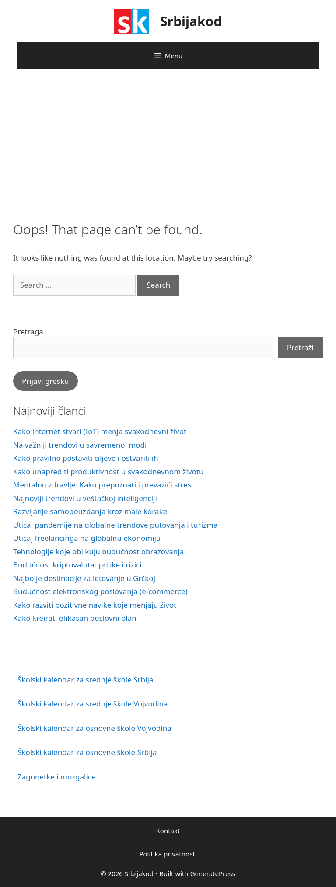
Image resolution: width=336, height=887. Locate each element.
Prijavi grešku (45, 381)
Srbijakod (191, 21)
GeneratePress (212, 873)
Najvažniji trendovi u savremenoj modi (80, 445)
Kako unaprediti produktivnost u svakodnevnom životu (108, 471)
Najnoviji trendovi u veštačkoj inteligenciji (85, 498)
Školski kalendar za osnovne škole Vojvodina (95, 728)
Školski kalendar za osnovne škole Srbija (87, 752)
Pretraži (300, 347)
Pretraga (28, 332)
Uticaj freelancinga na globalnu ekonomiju (87, 538)
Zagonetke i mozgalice (57, 777)
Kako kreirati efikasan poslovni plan (74, 618)
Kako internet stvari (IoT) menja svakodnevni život (99, 431)
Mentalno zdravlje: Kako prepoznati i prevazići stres (102, 485)
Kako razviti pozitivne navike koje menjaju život (94, 605)
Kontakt (168, 830)
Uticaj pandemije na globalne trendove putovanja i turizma (115, 525)
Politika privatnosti (167, 853)
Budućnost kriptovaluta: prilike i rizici (77, 565)
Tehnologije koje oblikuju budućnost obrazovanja (98, 551)
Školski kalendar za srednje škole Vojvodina (93, 704)
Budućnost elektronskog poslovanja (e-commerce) (100, 591)
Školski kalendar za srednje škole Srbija (85, 680)
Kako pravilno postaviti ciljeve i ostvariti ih (85, 458)
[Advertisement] (168, 143)
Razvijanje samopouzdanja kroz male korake (90, 511)
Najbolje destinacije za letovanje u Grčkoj (84, 578)
